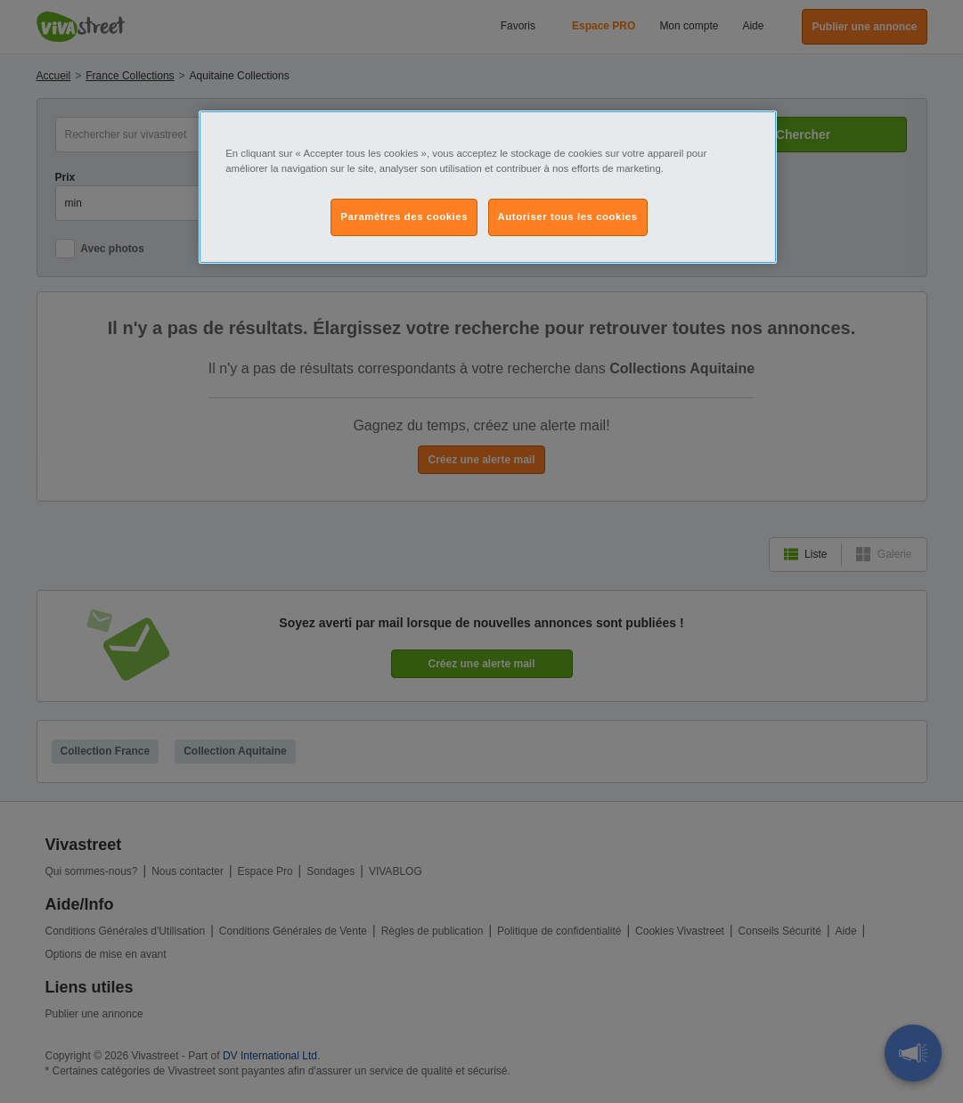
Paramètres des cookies (404, 216)
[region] (488, 187)
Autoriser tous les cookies (568, 216)
